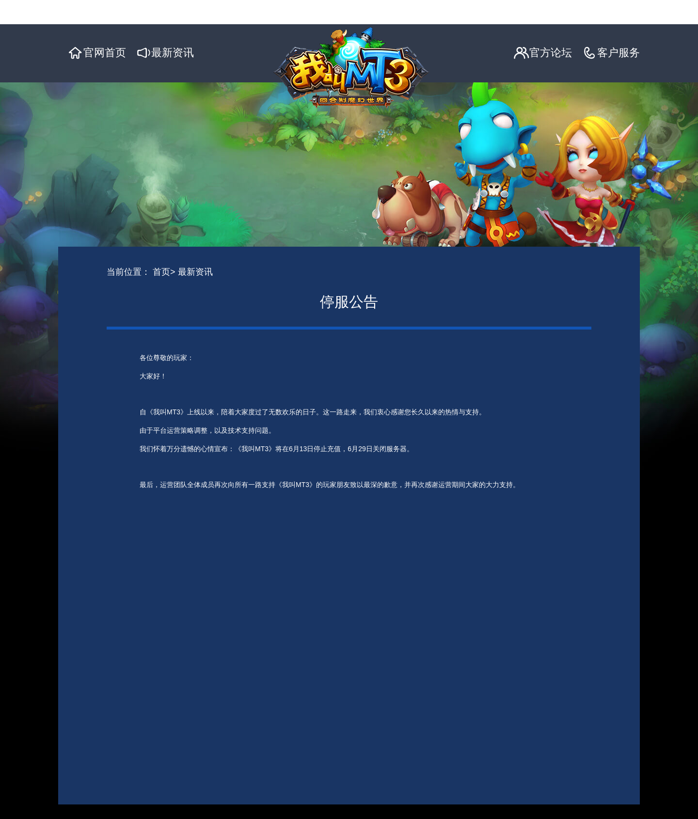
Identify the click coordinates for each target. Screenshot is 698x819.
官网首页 (104, 53)
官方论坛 (550, 53)
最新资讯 (172, 53)
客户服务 (618, 53)
